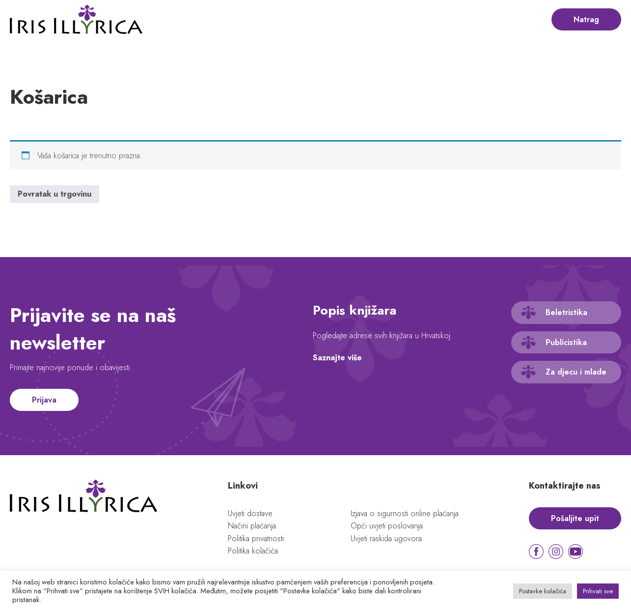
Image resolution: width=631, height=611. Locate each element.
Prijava (44, 400)
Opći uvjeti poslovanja (387, 525)
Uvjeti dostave (250, 513)
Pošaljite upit (575, 518)
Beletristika (566, 312)
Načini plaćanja (252, 525)
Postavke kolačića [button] (542, 591)
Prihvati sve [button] (598, 591)
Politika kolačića (253, 550)
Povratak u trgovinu (54, 194)
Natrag (586, 19)
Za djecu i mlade (576, 372)
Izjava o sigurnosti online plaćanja (405, 513)
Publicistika (566, 342)
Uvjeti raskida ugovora (386, 538)
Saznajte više (337, 357)
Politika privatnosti (256, 538)
